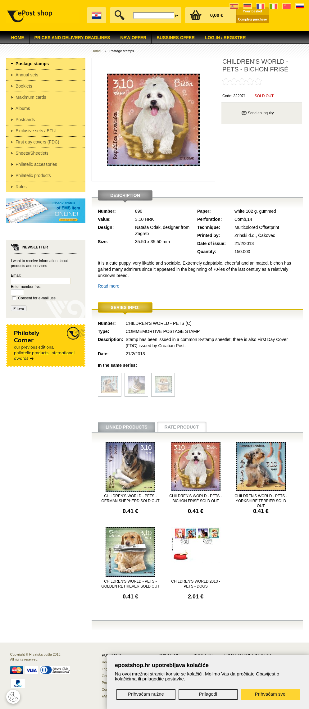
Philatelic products (33, 175)
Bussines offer (176, 37)
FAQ (105, 696)
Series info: (125, 307)
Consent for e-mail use (37, 298)
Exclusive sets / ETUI (36, 130)
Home (17, 37)
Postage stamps (32, 63)
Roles (21, 186)
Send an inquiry (261, 113)
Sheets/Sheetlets (32, 153)
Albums (23, 108)
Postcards (25, 119)
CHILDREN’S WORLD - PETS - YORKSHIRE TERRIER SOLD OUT (260, 501)
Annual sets (27, 74)
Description (125, 195)
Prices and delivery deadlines (72, 37)
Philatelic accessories (36, 164)
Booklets (24, 86)
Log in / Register (225, 37)
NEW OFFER (133, 37)
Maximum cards (31, 97)
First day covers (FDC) (37, 141)
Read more (108, 286)
